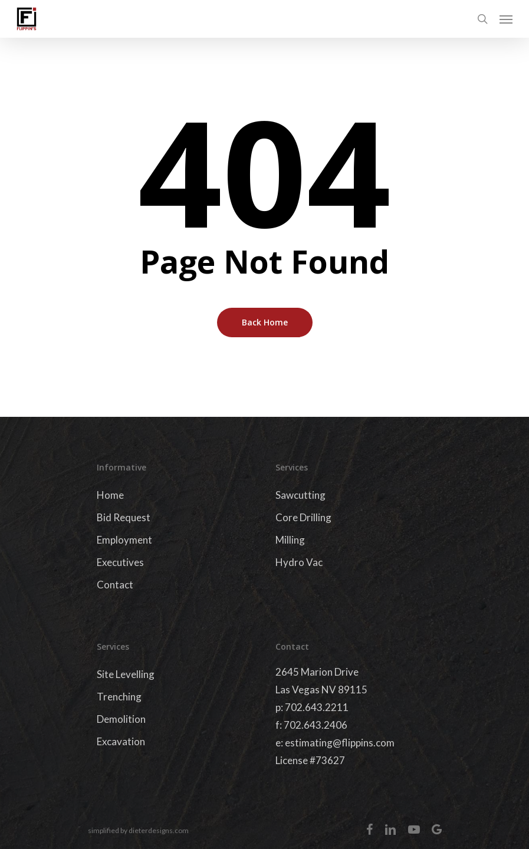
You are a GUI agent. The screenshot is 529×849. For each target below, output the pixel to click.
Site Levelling (126, 674)
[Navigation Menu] (506, 19)
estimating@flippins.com (340, 742)
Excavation (121, 741)
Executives (120, 562)
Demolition (121, 719)
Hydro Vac (299, 562)
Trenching (119, 696)
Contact (115, 584)
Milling (290, 540)
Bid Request (123, 517)
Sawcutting (300, 495)
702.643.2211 (317, 707)
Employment (124, 540)
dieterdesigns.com (159, 830)
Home (110, 495)
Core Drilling (303, 517)
